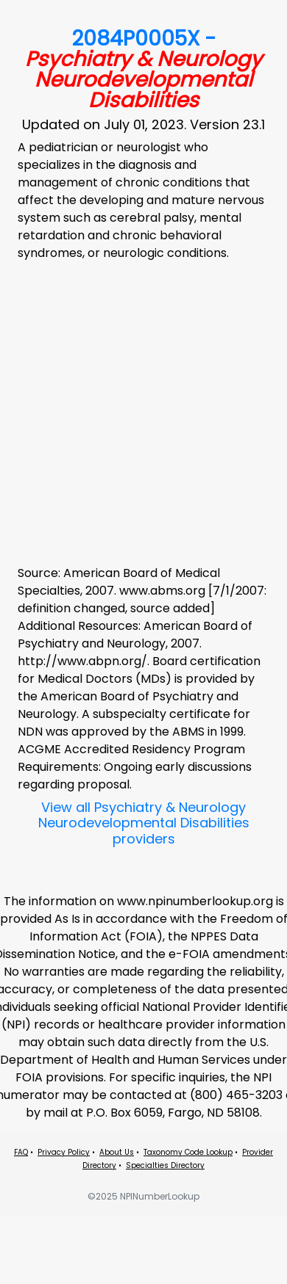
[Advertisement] (138, 410)
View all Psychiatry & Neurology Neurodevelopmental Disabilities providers (143, 823)
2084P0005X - (143, 69)
